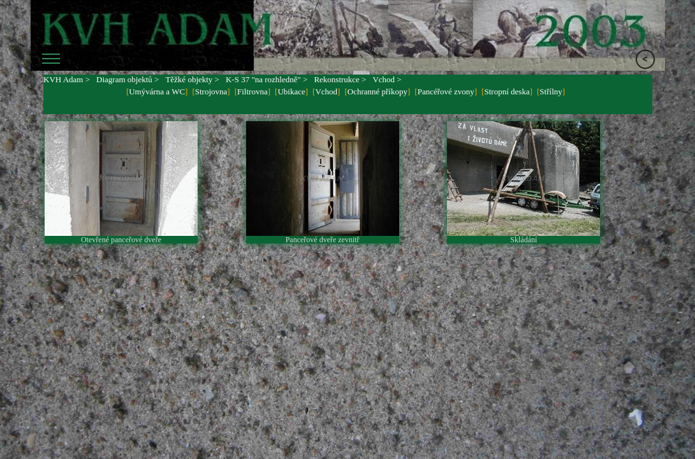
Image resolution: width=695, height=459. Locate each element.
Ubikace (291, 91)
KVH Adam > (66, 79)
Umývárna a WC (157, 91)
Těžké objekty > (192, 79)
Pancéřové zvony (446, 91)
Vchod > (386, 79)
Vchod (326, 91)
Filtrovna (252, 91)
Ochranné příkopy (377, 91)
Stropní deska (507, 91)
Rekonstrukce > (340, 79)
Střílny (550, 91)
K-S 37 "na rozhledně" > (266, 79)
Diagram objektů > (127, 79)
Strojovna (211, 91)
